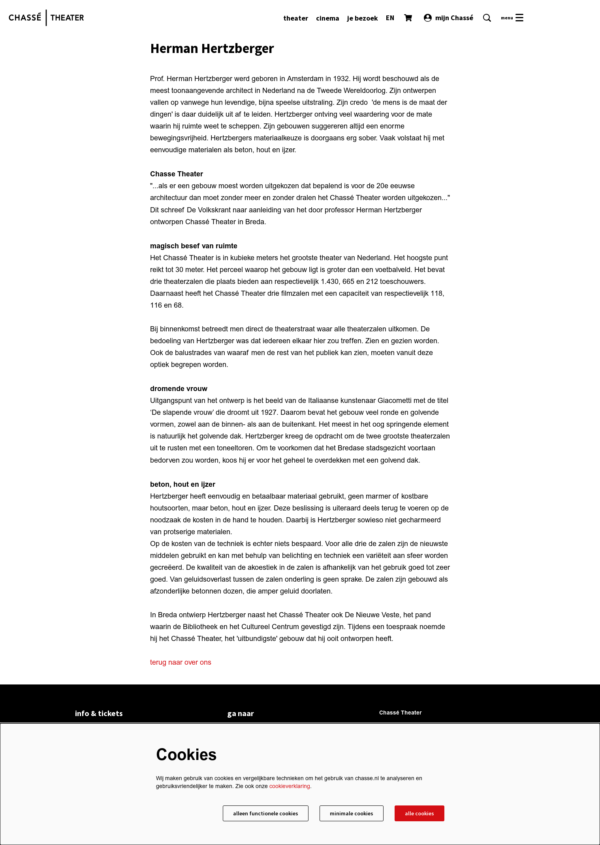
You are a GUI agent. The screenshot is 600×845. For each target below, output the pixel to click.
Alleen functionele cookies (265, 813)
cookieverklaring (289, 786)
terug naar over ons (180, 662)
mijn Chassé (448, 17)
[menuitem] (295, 18)
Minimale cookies (351, 813)
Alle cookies (419, 813)
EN (390, 17)
